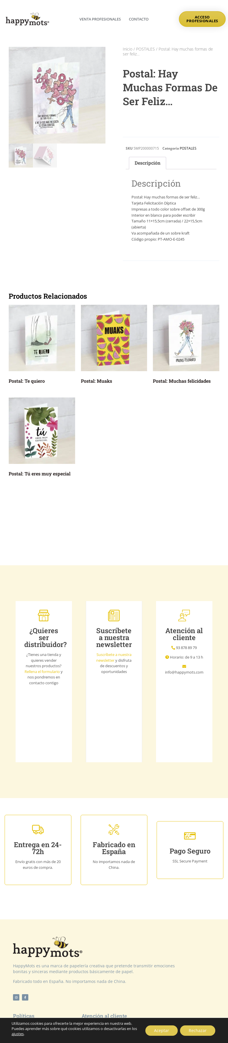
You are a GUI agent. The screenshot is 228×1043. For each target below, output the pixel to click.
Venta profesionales (100, 19)
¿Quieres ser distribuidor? (45, 637)
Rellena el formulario (42, 671)
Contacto (139, 19)
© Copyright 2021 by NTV (114, 1033)
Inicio (127, 49)
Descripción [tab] (147, 163)
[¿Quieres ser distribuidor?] (43, 615)
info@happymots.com (184, 672)
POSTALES (145, 49)
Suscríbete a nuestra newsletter (113, 657)
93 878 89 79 (186, 647)
